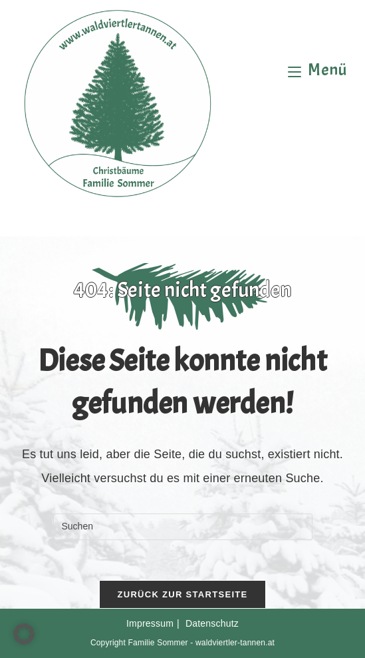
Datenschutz (212, 623)
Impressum (150, 623)
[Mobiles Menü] (317, 70)
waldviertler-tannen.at (235, 642)
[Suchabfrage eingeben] (182, 526)
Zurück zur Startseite (182, 594)
